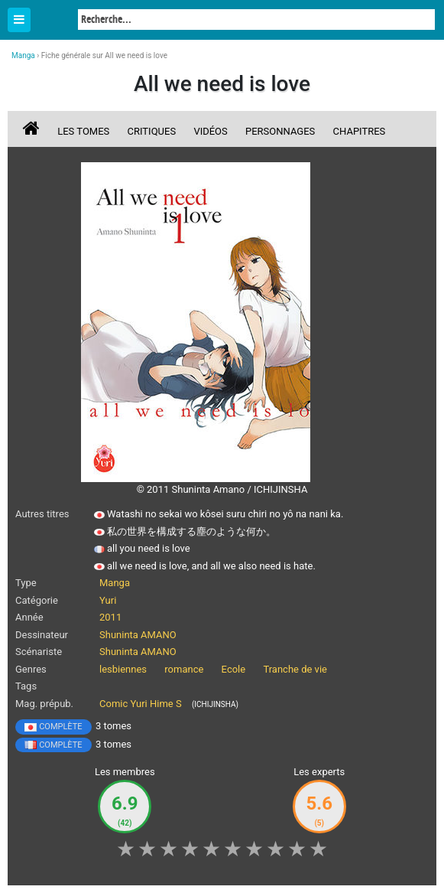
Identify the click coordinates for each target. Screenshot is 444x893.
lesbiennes (123, 669)
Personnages (280, 131)
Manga (53, 20)
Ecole (234, 669)
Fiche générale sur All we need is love (104, 55)
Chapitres (359, 131)
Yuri (107, 600)
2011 (110, 617)
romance (183, 669)
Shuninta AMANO (138, 634)
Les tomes (83, 131)
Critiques (152, 131)
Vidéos (210, 131)
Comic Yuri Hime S (140, 703)
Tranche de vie (295, 669)
